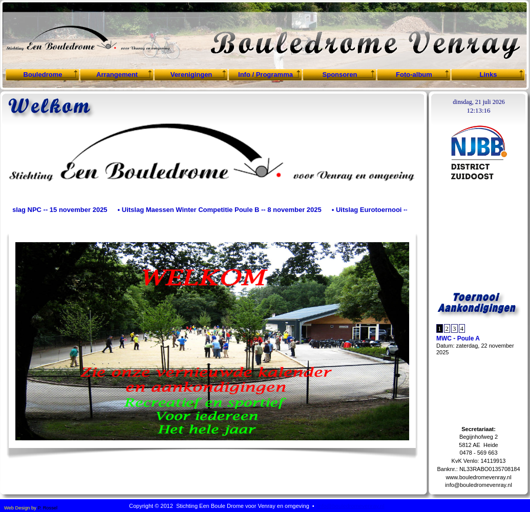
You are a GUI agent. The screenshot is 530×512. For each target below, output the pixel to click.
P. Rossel (47, 507)
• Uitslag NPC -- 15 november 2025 (55, 210)
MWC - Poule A (458, 338)
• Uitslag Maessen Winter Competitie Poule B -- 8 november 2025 (221, 210)
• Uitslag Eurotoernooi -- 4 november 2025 (399, 210)
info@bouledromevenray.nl (478, 485)
